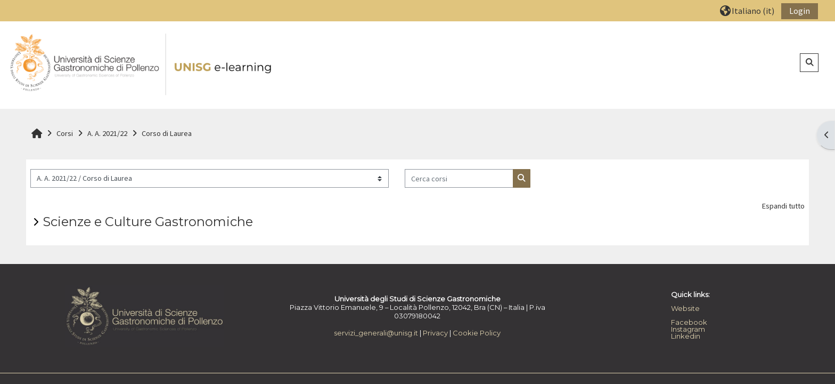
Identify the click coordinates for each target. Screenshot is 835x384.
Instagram (688, 329)
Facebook (689, 322)
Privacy (435, 333)
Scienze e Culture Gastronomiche (148, 221)
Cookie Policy (477, 333)
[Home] (142, 64)
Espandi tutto (783, 206)
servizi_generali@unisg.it (376, 333)
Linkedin (685, 336)
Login (799, 10)
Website (685, 308)
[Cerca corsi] (459, 178)
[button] (747, 10)
